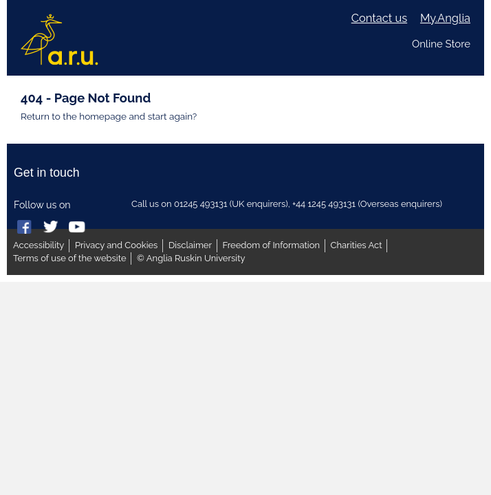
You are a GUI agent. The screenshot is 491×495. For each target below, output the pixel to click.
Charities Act (356, 245)
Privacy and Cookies (116, 245)
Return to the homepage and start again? (109, 116)
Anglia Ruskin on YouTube (77, 227)
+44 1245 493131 (324, 204)
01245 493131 (201, 204)
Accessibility (38, 245)
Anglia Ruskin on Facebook (25, 227)
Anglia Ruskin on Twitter (52, 227)
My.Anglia (445, 18)
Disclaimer (190, 245)
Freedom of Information (271, 245)
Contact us (379, 18)
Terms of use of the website (70, 258)
